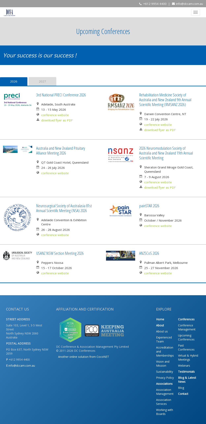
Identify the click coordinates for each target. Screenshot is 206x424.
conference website (55, 115)
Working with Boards (164, 412)
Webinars (184, 365)
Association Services (163, 402)
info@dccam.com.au (189, 4)
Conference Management (187, 327)
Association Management (165, 392)
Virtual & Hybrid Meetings (188, 357)
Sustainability (164, 371)
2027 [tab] (42, 81)
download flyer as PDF (57, 120)
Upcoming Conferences (186, 337)
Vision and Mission (162, 363)
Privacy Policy (165, 378)
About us (162, 331)
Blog (181, 388)
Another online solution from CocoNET (83, 357)
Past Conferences (186, 347)
